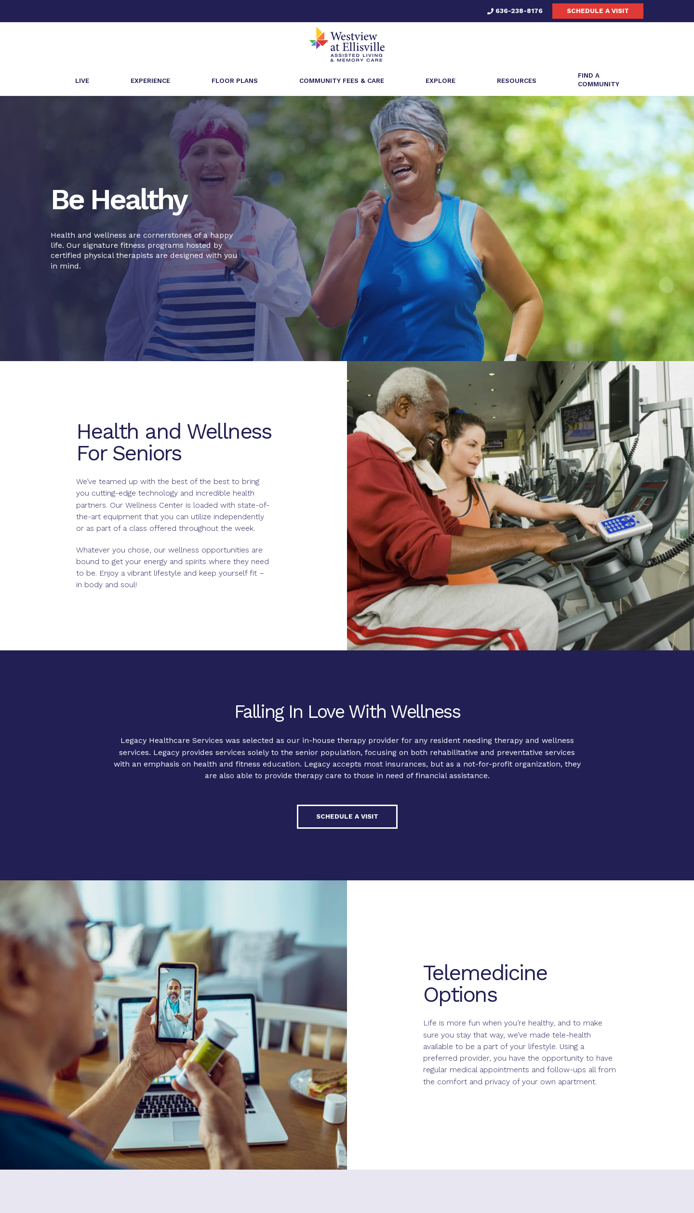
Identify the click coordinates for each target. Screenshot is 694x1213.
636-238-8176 (515, 10)
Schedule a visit (598, 10)
